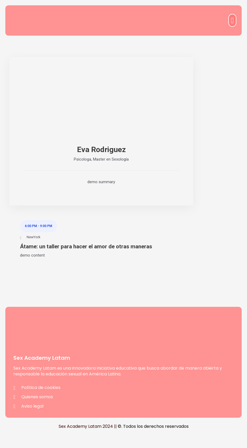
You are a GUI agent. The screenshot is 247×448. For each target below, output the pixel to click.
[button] (232, 20)
